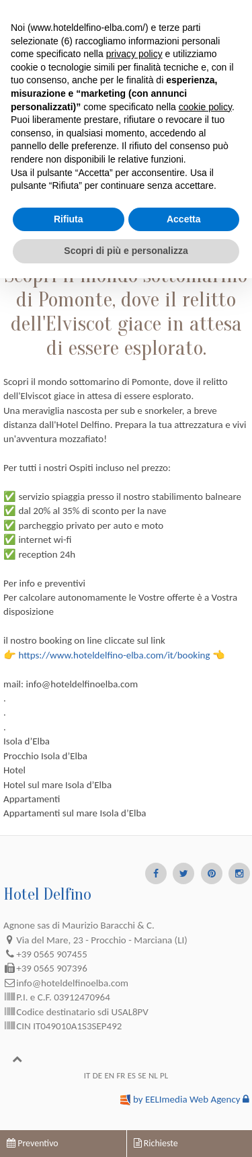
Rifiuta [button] (68, 219)
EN (109, 1075)
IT (87, 1075)
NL (153, 1075)
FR (120, 1075)
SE (142, 1075)
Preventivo (32, 1143)
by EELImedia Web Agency (187, 1099)
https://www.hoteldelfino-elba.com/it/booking (114, 655)
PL (164, 1075)
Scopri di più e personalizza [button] (125, 250)
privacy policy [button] (134, 53)
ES (132, 1075)
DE (97, 1075)
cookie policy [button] (205, 106)
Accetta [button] (184, 219)
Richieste (156, 1143)
